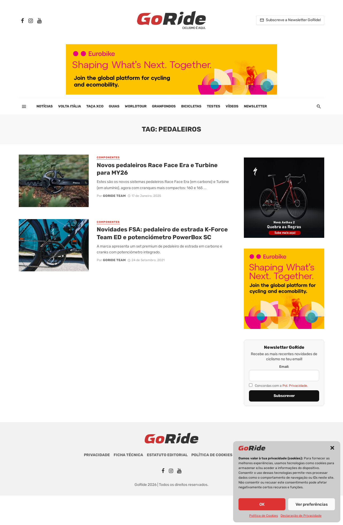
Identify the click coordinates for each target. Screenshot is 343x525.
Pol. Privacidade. (295, 386)
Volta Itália (69, 106)
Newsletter (255, 106)
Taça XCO (94, 106)
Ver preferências (312, 504)
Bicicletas (191, 106)
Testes (213, 106)
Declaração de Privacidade (301, 516)
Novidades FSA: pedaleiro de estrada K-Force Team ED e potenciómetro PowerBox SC (162, 233)
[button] (332, 448)
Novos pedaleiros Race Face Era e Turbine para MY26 (157, 169)
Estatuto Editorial (167, 455)
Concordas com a (278, 385)
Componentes (108, 157)
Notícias (44, 106)
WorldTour (136, 106)
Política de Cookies (263, 516)
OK (261, 504)
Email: (284, 367)
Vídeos (232, 106)
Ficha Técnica (128, 455)
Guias (114, 106)
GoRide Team (114, 196)
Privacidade (97, 455)
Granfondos (164, 106)
